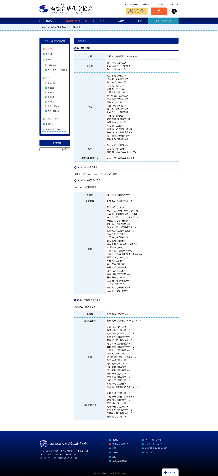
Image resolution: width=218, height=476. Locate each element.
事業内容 (49, 59)
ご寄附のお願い (52, 119)
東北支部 (51, 88)
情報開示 (49, 124)
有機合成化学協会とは (76, 21)
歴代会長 (49, 54)
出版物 (121, 21)
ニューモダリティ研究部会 (56, 70)
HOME (49, 21)
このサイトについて (153, 444)
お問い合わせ (148, 4)
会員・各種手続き (163, 21)
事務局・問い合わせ (53, 129)
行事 (102, 21)
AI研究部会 (52, 65)
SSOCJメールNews (131, 4)
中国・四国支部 (53, 106)
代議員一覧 (79, 174)
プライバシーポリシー (154, 440)
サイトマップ (162, 4)
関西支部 (51, 102)
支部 (47, 78)
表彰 (140, 21)
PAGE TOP (171, 472)
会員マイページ (158, 11)
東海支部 (51, 97)
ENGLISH (175, 4)
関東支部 (51, 92)
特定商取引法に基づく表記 (156, 448)
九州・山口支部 (53, 111)
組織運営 (49, 49)
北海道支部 (52, 83)
